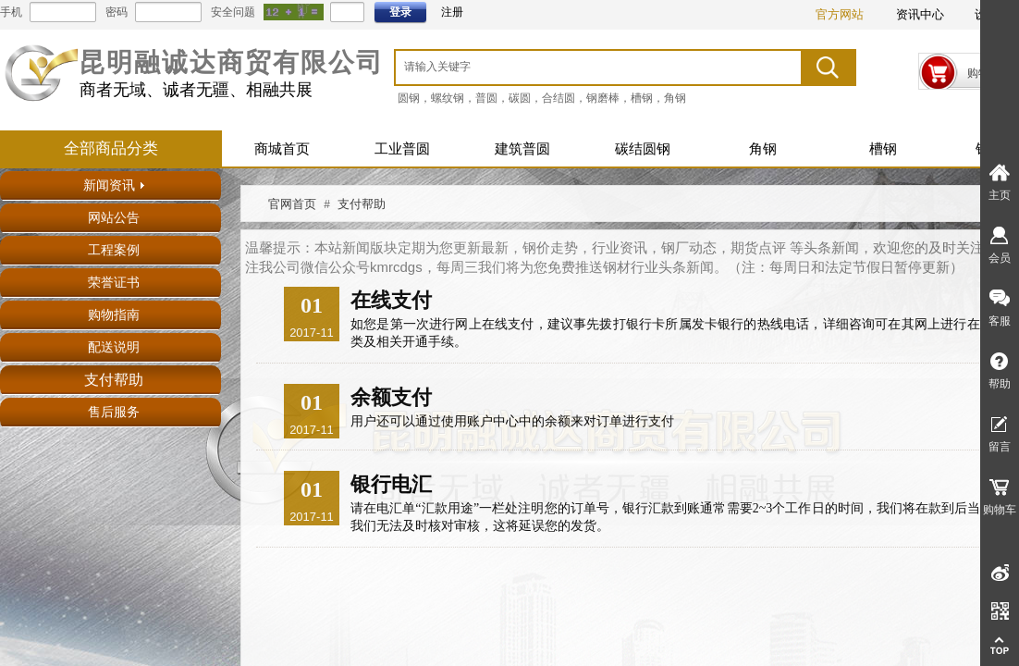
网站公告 (114, 218)
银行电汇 (391, 484)
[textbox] (575, 67)
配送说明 (114, 347)
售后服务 (114, 412)
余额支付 (391, 397)
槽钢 (883, 149)
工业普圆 (402, 149)
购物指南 (114, 315)
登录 (400, 12)
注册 (452, 12)
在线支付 (391, 300)
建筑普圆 (522, 149)
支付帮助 (113, 380)
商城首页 (282, 149)
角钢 (763, 149)
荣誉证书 (114, 283)
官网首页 (292, 204)
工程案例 (114, 250)
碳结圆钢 (642, 149)
